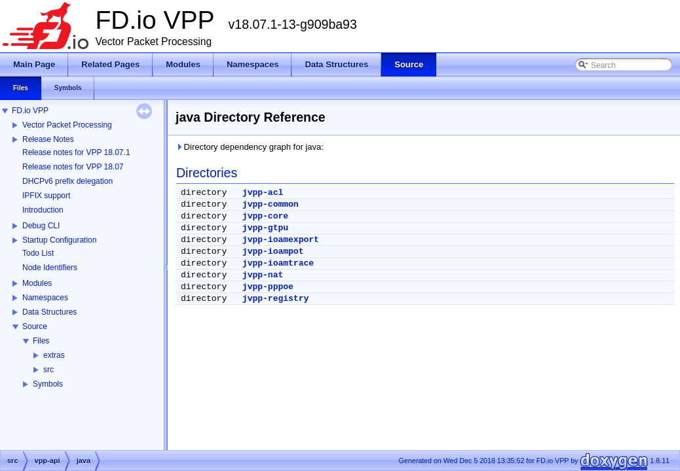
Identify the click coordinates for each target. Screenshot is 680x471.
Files (41, 340)
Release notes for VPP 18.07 (73, 166)
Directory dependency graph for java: (250, 147)
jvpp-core (265, 216)
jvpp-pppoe (267, 287)
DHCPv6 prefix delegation (67, 181)
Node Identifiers (49, 267)
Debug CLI (41, 225)
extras (54, 355)
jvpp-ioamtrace (278, 263)
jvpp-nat (262, 275)
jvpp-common (270, 204)
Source (34, 326)
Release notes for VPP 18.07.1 (76, 152)
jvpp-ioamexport (280, 240)
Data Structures (49, 312)
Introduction (43, 210)
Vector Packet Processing (67, 125)
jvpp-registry (275, 299)
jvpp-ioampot (273, 251)
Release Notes (48, 139)
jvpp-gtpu (265, 228)
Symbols (48, 384)
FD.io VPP (30, 110)
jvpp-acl (262, 193)
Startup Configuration (59, 240)
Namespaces (45, 297)
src (48, 369)
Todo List (38, 253)
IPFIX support (46, 195)
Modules (37, 283)
